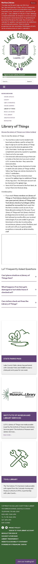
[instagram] (21, 70)
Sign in (23, 544)
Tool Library (8, 114)
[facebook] (17, 70)
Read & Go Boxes (9, 111)
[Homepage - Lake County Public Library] (19, 50)
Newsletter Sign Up (9, 533)
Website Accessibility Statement (15, 542)
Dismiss (33, 3)
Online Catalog (9, 96)
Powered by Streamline (11, 544)
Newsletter (7, 120)
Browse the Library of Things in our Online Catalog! (19, 132)
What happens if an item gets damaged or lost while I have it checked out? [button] (15, 289)
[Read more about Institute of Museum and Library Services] (19, 407)
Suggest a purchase (10, 536)
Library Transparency (10, 539)
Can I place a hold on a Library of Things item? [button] (16, 276)
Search (29, 81)
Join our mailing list (25, 561)
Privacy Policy (14, 528)
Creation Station (9, 117)
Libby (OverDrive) (9, 102)
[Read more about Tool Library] (19, 469)
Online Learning (9, 105)
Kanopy (6, 99)
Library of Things (9, 108)
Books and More (7, 93)
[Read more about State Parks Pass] (19, 347)
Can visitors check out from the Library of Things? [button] (15, 302)
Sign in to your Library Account (14, 75)
